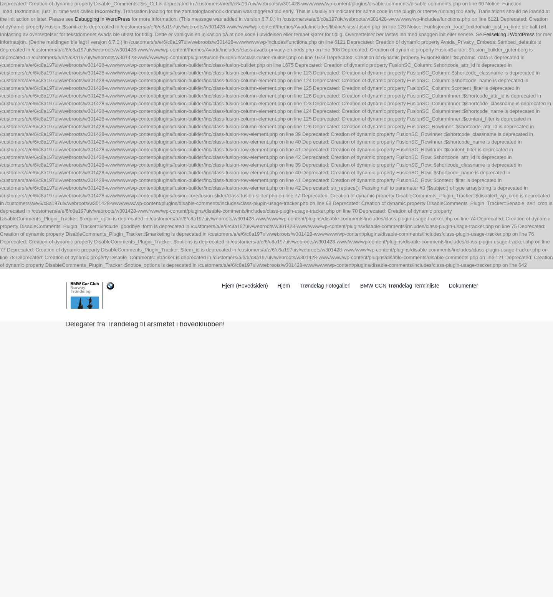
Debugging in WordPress (102, 19)
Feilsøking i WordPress (509, 34)
